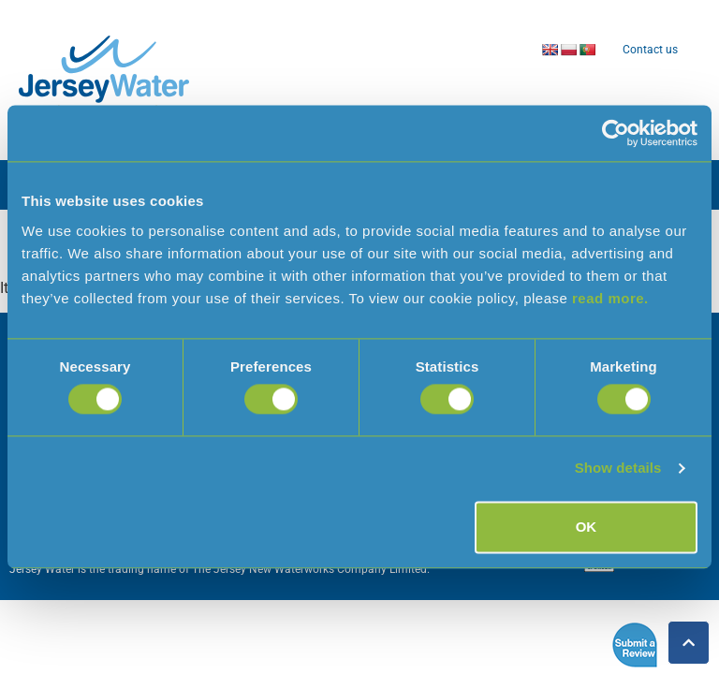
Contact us (650, 49)
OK (586, 527)
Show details (618, 468)
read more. (610, 298)
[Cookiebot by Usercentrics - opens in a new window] (615, 133)
